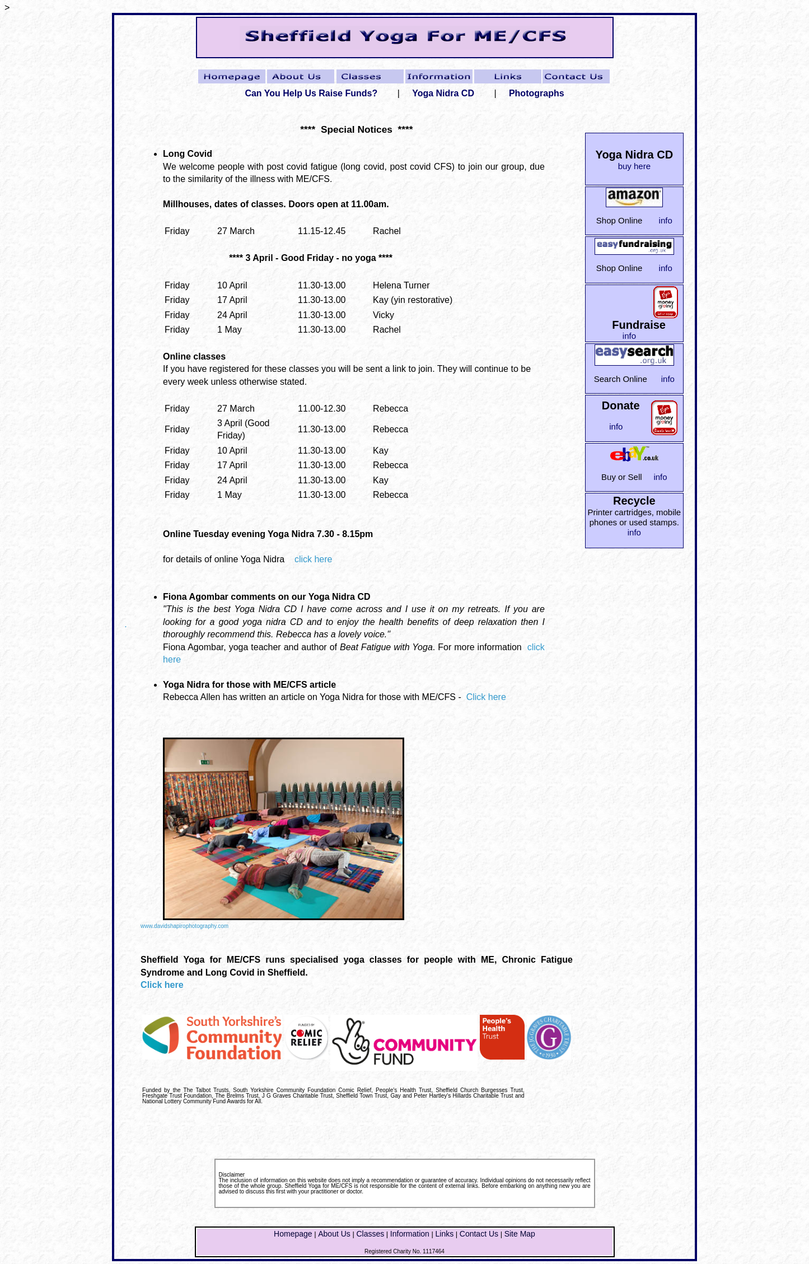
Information (409, 1233)
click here (310, 559)
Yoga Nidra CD (443, 93)
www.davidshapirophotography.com (184, 926)
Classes (370, 1233)
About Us (334, 1233)
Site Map (519, 1233)
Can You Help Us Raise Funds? (311, 93)
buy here (634, 166)
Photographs (536, 93)
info (665, 220)
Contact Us (479, 1233)
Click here (486, 697)
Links (444, 1233)
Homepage (293, 1233)
